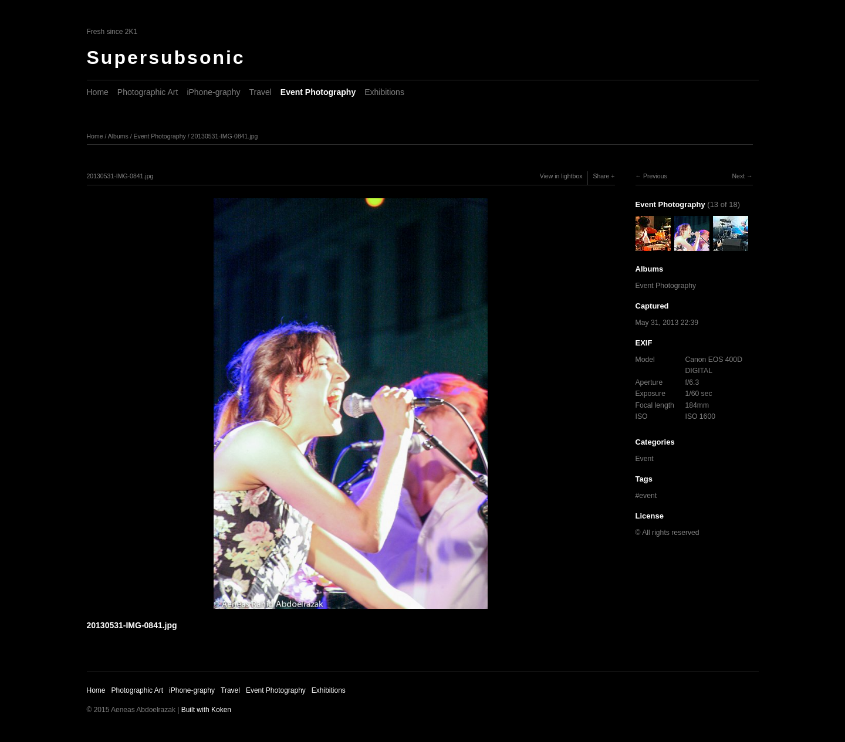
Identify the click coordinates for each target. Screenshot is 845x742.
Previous (655, 175)
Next (738, 175)
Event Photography (318, 92)
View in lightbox (561, 175)
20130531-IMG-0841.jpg (224, 136)
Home (98, 92)
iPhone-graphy (213, 92)
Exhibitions (384, 92)
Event (645, 459)
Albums (118, 136)
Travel (260, 92)
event (648, 496)
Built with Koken (206, 710)
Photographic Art (147, 92)
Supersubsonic (166, 57)
